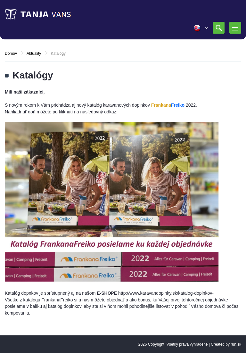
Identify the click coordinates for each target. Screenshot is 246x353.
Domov (11, 53)
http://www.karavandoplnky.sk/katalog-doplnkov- (166, 293)
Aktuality (34, 53)
